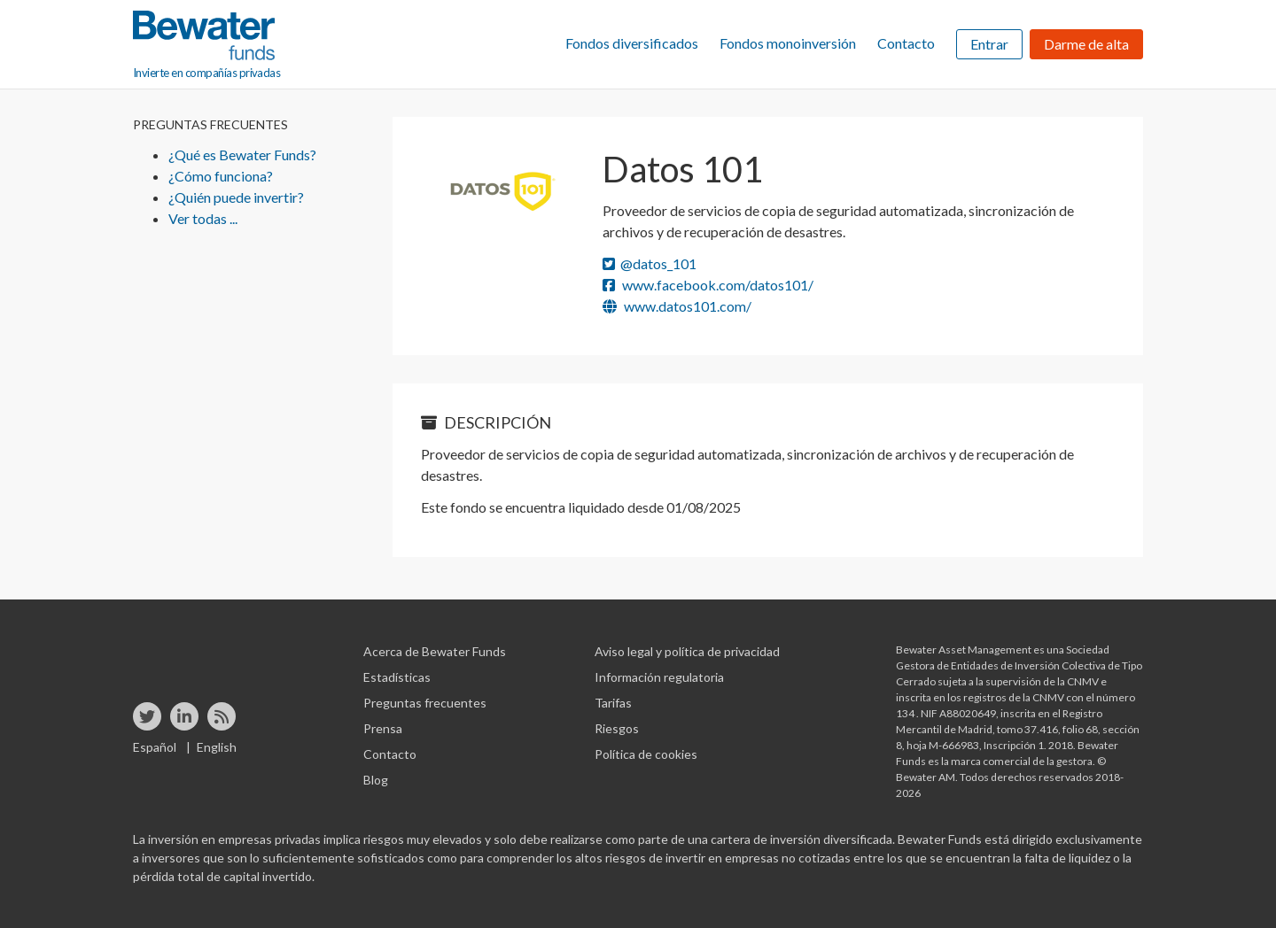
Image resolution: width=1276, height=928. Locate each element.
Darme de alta (1086, 43)
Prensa (382, 728)
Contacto (906, 43)
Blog (375, 779)
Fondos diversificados (631, 43)
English (217, 746)
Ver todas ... (202, 218)
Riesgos (617, 728)
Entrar (989, 43)
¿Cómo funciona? (220, 175)
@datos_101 (649, 263)
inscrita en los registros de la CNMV (981, 697)
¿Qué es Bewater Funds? (242, 154)
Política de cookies (646, 754)
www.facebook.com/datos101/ (708, 284)
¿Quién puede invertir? (236, 197)
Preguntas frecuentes (424, 702)
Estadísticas (397, 676)
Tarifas (613, 702)
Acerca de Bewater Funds (434, 651)
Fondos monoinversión (788, 43)
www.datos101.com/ (677, 306)
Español (154, 746)
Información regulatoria (659, 676)
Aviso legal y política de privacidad (687, 651)
